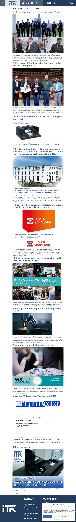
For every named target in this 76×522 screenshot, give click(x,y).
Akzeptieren (47, 516)
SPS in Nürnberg (21, 447)
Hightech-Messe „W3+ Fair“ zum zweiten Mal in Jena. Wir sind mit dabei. (37, 259)
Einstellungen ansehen (67, 516)
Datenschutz (56, 519)
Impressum (61, 519)
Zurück (15, 493)
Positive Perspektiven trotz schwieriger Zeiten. (37, 12)
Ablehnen (56, 516)
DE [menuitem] (73, 3)
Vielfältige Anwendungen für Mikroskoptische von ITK (36, 309)
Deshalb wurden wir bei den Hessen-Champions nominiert (37, 117)
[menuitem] (73, 3)
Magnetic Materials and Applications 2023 (34, 396)
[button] (73, 504)
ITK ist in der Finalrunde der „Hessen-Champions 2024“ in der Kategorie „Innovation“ (37, 206)
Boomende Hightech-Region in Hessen (33, 345)
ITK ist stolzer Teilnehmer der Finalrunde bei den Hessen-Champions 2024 (37, 64)
